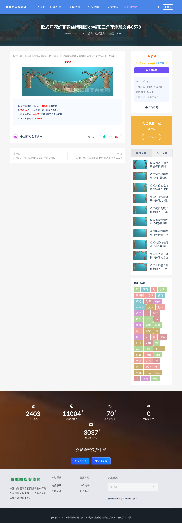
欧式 (138, 313)
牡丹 (138, 342)
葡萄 (148, 360)
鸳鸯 (138, 301)
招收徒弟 (85, 485)
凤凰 (138, 325)
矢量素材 (113, 6)
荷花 (160, 295)
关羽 (150, 307)
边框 (160, 307)
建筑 (157, 372)
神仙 (157, 354)
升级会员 (101, 461)
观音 (162, 289)
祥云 (138, 348)
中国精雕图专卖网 (76, 517)
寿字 (148, 331)
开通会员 (85, 491)
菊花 (145, 289)
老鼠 (150, 295)
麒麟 (157, 325)
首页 (41, 6)
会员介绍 (80, 461)
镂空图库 (94, 6)
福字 (157, 301)
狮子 (138, 331)
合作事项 (56, 485)
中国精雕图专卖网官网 (36, 56)
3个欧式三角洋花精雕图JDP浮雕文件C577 (36, 157)
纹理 (148, 366)
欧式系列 (100, 33)
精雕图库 (55, 6)
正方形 (159, 348)
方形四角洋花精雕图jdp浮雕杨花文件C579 (99, 157)
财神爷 (140, 307)
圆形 (145, 378)
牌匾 (138, 372)
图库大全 (56, 491)
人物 (148, 342)
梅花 (138, 319)
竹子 (138, 366)
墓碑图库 (75, 6)
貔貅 (148, 325)
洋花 (148, 319)
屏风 (138, 354)
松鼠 (148, 348)
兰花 (155, 313)
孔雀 (148, 301)
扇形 (138, 336)
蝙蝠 (162, 336)
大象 (138, 360)
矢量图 (140, 295)
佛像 (155, 378)
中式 (148, 372)
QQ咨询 (151, 107)
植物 (148, 354)
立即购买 (151, 70)
